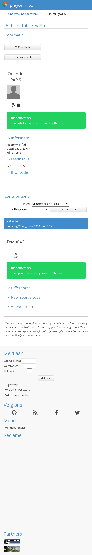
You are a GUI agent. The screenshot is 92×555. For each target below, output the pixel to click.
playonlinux (17, 5)
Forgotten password (17, 389)
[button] (87, 5)
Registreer (11, 385)
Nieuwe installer (23, 57)
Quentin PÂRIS (16, 77)
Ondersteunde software (23, 14)
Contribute (23, 47)
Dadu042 (12, 220)
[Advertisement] (44, 484)
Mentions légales (15, 427)
